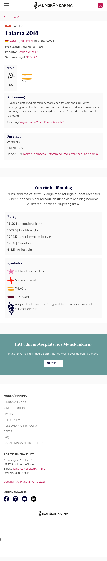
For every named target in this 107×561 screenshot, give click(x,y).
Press (8, 431)
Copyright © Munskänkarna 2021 (24, 481)
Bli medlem (12, 420)
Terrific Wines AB (29, 52)
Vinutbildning (14, 408)
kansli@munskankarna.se (29, 468)
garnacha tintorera (46, 154)
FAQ (6, 437)
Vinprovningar (15, 402)
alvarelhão (75, 154)
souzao (63, 154)
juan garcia (91, 154)
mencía (28, 154)
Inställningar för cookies (24, 443)
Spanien (13, 41)
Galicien (27, 41)
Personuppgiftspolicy (20, 425)
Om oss (9, 414)
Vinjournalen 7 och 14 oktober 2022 (41, 122)
